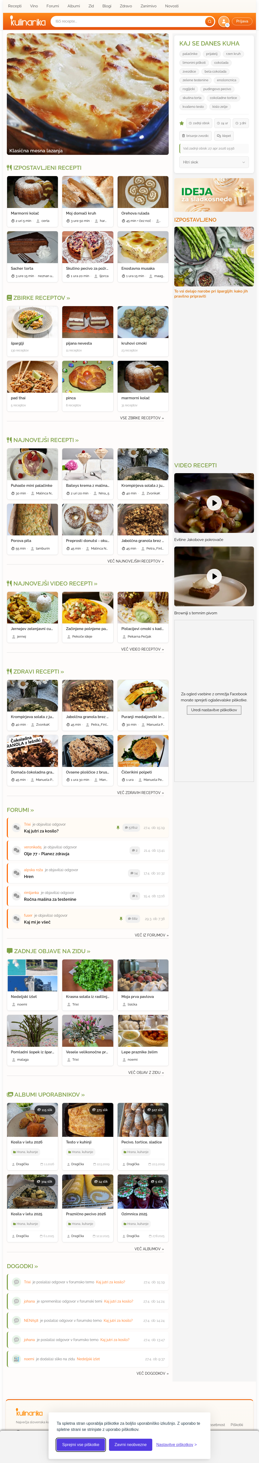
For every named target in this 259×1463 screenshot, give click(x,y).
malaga (23, 1059)
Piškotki (237, 1425)
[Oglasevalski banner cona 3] (215, 380)
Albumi (74, 6)
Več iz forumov (150, 935)
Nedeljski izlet (88, 1359)
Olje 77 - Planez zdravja (46, 853)
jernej (21, 636)
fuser (28, 915)
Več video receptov (141, 649)
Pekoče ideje (82, 636)
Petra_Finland (157, 548)
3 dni (240, 123)
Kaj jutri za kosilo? (41, 831)
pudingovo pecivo (217, 89)
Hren (29, 876)
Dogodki (20, 1266)
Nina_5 (104, 493)
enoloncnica (226, 80)
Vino (34, 6)
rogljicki (189, 89)
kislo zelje (220, 107)
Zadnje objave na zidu (46, 951)
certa (45, 221)
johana (29, 1301)
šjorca (104, 276)
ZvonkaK (153, 493)
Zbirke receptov (36, 298)
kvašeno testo (193, 107)
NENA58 (31, 1321)
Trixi (27, 824)
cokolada (221, 63)
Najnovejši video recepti (50, 583)
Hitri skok (190, 162)
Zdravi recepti (33, 671)
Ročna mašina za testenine (50, 899)
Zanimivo (149, 6)
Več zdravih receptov (139, 793)
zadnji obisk (199, 123)
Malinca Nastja (47, 493)
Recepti (14, 6)
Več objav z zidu (144, 1073)
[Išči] (209, 21)
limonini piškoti (194, 63)
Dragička (22, 1164)
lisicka (132, 1004)
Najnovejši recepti (40, 440)
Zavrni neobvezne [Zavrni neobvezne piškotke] (131, 1445)
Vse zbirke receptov (140, 418)
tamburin (43, 548)
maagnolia (162, 276)
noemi (22, 1004)
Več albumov (148, 1249)
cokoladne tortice (223, 98)
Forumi (53, 6)
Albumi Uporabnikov (43, 1094)
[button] (235, 21)
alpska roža (33, 870)
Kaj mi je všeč (37, 922)
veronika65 (33, 847)
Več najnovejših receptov (134, 561)
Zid (91, 6)
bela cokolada (215, 71)
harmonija (107, 221)
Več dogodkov (151, 1373)
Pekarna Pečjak (139, 636)
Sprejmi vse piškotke (80, 1445)
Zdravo (126, 6)
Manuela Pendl (158, 724)
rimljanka (31, 893)
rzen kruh (233, 54)
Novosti (172, 6)
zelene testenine (195, 80)
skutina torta (192, 98)
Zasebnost (216, 1425)
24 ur (222, 123)
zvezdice (189, 71)
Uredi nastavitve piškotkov (214, 710)
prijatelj (212, 54)
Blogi (106, 6)
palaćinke (190, 54)
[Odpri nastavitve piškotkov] (176, 1445)
